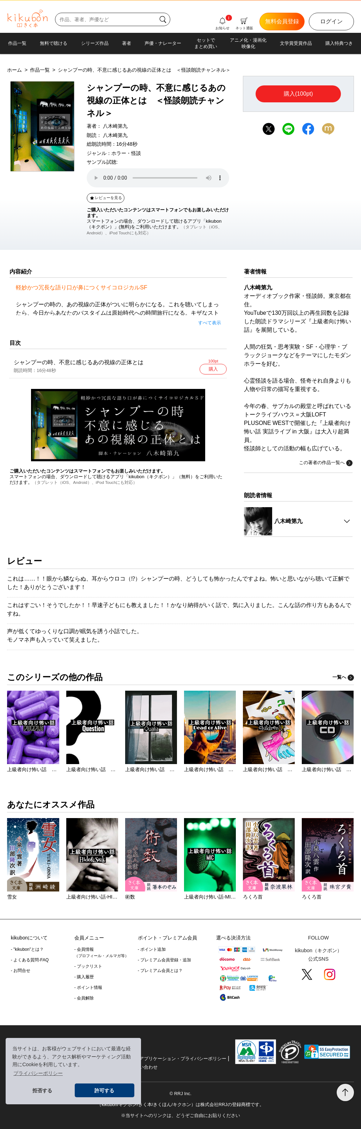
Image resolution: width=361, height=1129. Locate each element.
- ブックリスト (88, 966)
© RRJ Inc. (180, 1093)
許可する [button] (104, 1090)
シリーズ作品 (95, 43)
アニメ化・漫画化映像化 (248, 43)
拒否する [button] (42, 1090)
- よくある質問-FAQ (30, 959)
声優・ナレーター (163, 43)
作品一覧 (17, 43)
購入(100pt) (298, 94)
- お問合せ (20, 970)
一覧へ (343, 677)
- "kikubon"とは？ (27, 949)
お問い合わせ (144, 1067)
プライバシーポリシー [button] (38, 1073)
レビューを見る (105, 198)
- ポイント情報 (88, 987)
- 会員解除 (84, 998)
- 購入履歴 (84, 976)
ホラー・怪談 (126, 153)
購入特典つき (339, 43)
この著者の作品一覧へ (326, 463)
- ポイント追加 (152, 949)
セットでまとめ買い (205, 43)
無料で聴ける (53, 43)
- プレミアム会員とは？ (160, 970)
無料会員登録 (282, 21)
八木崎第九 (115, 126)
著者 (126, 43)
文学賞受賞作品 (296, 43)
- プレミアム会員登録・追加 (164, 959)
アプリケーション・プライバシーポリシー (182, 1058)
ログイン (331, 21)
